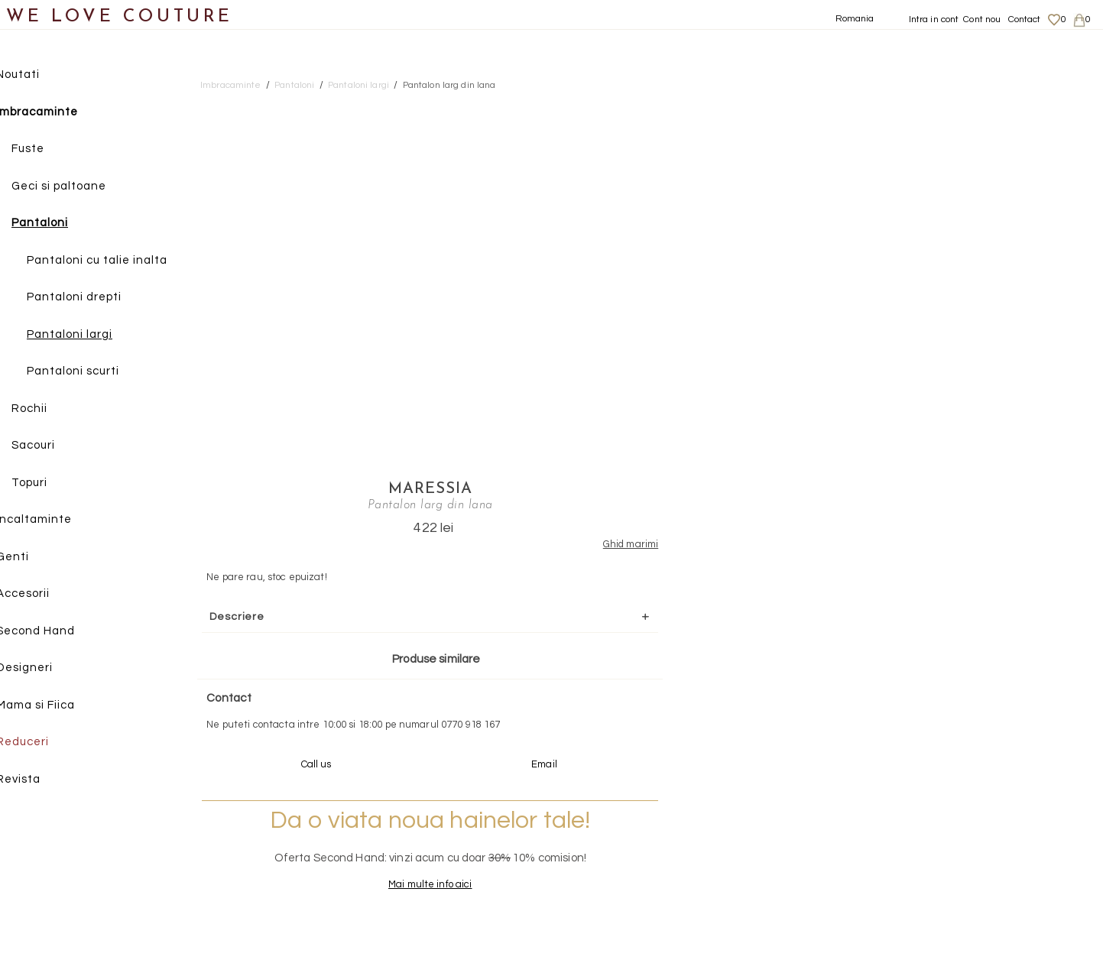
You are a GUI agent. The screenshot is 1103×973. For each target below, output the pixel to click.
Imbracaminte (58, 112)
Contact (1024, 19)
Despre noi (930, 818)
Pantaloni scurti (93, 372)
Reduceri (43, 742)
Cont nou (982, 19)
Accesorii (43, 594)
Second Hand (56, 631)
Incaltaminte (54, 520)
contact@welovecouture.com (951, 701)
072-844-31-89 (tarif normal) (647, 701)
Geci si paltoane (79, 187)
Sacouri (54, 446)
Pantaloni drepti (94, 297)
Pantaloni (60, 223)
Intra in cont (934, 19)
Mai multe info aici (926, 548)
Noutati (38, 75)
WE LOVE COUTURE (119, 17)
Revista (39, 780)
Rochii (50, 409)
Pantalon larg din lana (449, 85)
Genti (33, 557)
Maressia (926, 104)
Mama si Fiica (56, 706)
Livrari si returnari (947, 833)
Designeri (45, 668)
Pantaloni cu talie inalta (117, 261)
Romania (854, 19)
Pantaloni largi (90, 335)
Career (921, 892)
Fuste (48, 149)
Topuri (50, 483)
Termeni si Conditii (946, 878)
